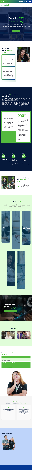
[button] (14, 294)
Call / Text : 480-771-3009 (24, 435)
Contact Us (4, 440)
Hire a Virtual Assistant (10, 264)
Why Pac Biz (4, 435)
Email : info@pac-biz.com (24, 437)
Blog (2, 437)
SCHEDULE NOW (26, 424)
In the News (4, 438)
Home (3, 434)
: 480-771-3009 (28, 1)
